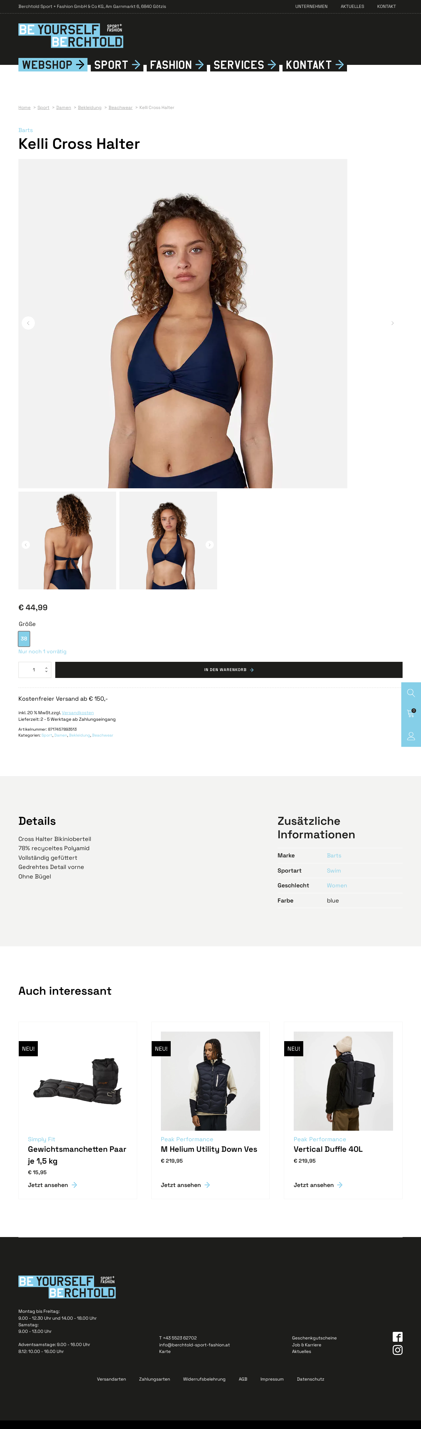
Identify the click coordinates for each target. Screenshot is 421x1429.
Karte (165, 1359)
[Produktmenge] (34, 678)
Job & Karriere (306, 1353)
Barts (26, 138)
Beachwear (102, 743)
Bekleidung (79, 743)
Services (238, 72)
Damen (60, 743)
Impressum (272, 1387)
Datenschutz (310, 1387)
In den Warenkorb (225, 678)
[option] (24, 646)
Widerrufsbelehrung (204, 1387)
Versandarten (111, 1387)
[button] (28, 331)
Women (337, 893)
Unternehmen (311, 6)
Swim (334, 878)
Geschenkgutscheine (314, 1346)
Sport (111, 72)
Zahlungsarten (154, 1387)
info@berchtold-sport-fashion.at (194, 1353)
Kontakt (386, 6)
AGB (243, 1387)
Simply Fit (42, 1147)
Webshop (47, 72)
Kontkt (309, 72)
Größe (27, 631)
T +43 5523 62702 (178, 1346)
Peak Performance (187, 1147)
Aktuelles (352, 6)
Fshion (171, 72)
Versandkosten (78, 721)
